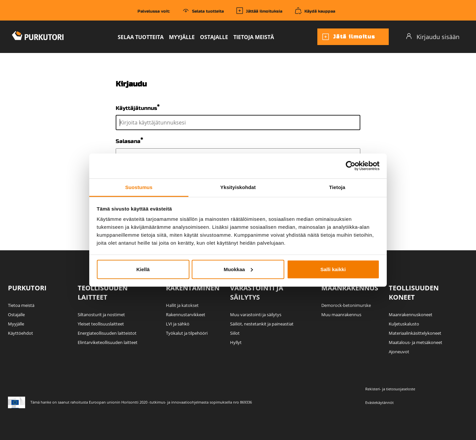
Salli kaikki (333, 269)
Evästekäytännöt (379, 402)
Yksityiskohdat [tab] (238, 187)
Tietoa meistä (21, 305)
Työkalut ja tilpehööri (187, 333)
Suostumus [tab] (139, 187)
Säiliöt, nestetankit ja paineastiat (262, 324)
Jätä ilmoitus (348, 36)
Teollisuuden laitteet (103, 292)
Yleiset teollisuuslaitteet (101, 324)
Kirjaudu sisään (432, 36)
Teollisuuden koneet (414, 292)
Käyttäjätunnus (136, 108)
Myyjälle (182, 37)
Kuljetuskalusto (404, 324)
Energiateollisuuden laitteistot (107, 333)
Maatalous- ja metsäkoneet (415, 342)
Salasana (128, 141)
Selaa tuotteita (141, 37)
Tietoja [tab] (337, 187)
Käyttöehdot (20, 333)
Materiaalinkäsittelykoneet (415, 333)
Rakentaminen (192, 287)
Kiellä (142, 269)
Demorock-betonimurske (346, 305)
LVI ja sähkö (177, 324)
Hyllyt (236, 342)
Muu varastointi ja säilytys (255, 315)
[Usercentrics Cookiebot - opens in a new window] (350, 166)
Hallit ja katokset (182, 305)
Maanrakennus (349, 287)
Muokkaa (238, 269)
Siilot (235, 333)
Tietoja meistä (253, 37)
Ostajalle (214, 37)
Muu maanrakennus (341, 315)
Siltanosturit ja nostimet (101, 315)
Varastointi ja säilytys (256, 292)
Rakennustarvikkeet (185, 315)
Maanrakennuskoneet (410, 315)
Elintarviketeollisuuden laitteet (108, 342)
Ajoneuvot (399, 352)
